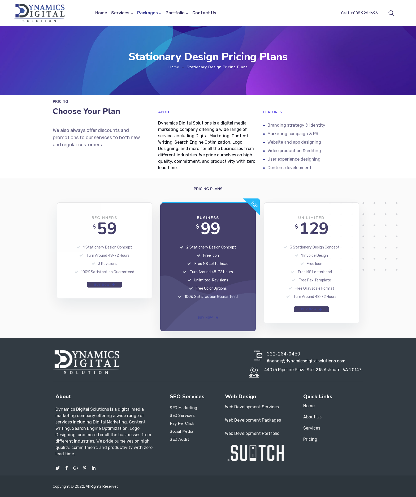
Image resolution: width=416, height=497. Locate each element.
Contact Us (204, 12)
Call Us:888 (359, 13)
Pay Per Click (182, 423)
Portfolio (175, 12)
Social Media (181, 431)
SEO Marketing (183, 407)
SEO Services (182, 415)
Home (101, 12)
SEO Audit (179, 439)
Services (120, 12)
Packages (147, 12)
